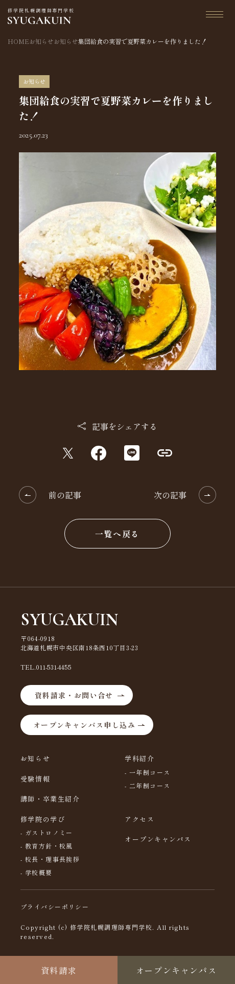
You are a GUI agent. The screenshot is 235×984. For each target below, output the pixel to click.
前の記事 (65, 495)
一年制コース (150, 772)
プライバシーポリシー (54, 906)
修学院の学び (42, 819)
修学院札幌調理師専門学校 (41, 15)
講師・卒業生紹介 (50, 799)
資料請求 (59, 970)
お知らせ (35, 758)
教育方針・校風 (49, 845)
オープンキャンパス (158, 839)
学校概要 (39, 872)
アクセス (139, 819)
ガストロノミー (49, 832)
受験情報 (35, 779)
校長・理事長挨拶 (52, 859)
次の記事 (170, 495)
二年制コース (150, 785)
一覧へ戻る (117, 534)
